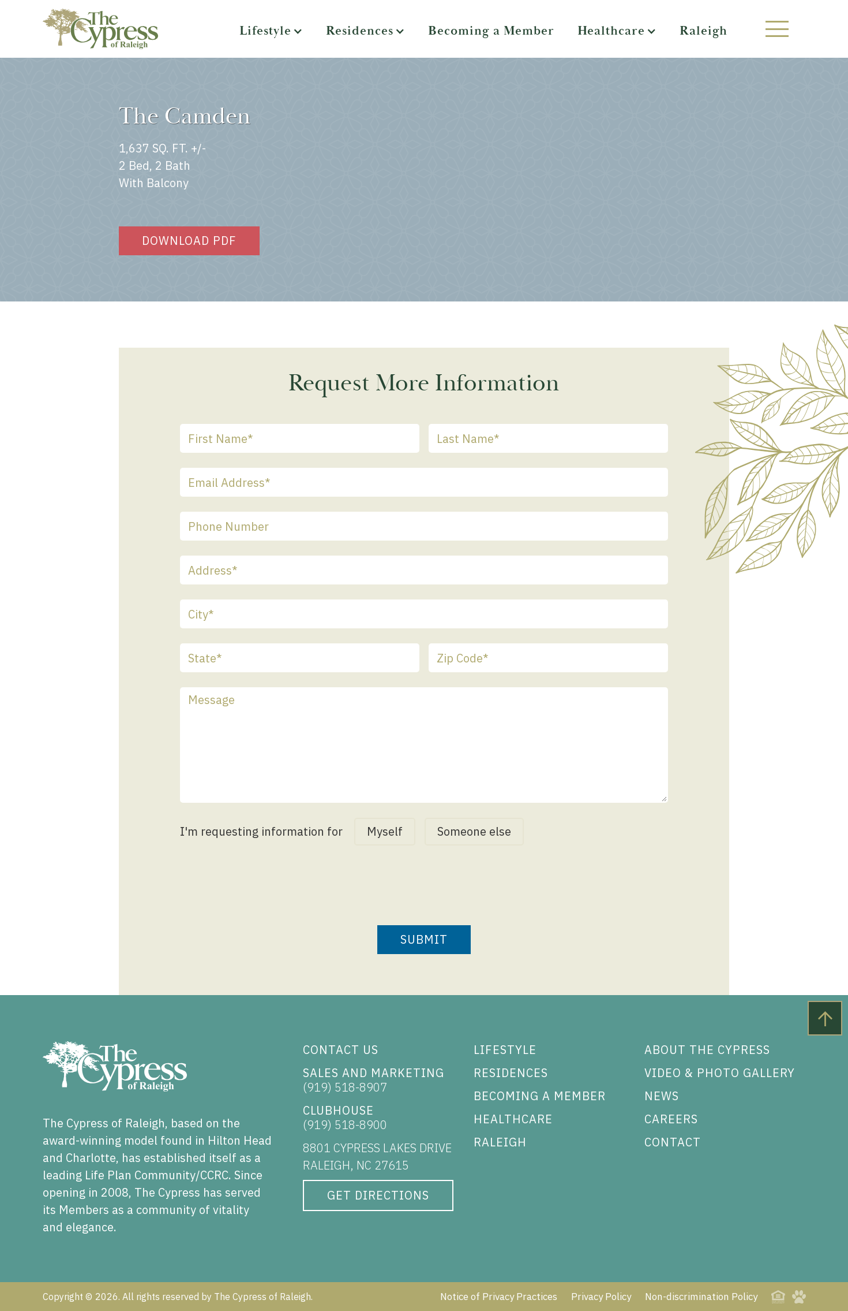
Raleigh (703, 31)
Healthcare (611, 31)
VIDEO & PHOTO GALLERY (719, 1073)
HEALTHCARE (513, 1119)
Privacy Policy (601, 1296)
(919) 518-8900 (345, 1125)
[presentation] (424, 888)
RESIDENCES (511, 1073)
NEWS (661, 1096)
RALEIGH (500, 1142)
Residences (359, 31)
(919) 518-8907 (345, 1087)
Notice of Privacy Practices (498, 1296)
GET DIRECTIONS (378, 1195)
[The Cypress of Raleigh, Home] (100, 29)
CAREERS (671, 1119)
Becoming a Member (491, 31)
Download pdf (189, 240)
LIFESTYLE (505, 1049)
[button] (271, 31)
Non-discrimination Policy (701, 1296)
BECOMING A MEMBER (540, 1096)
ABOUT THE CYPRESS (707, 1049)
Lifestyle (265, 31)
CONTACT (672, 1142)
